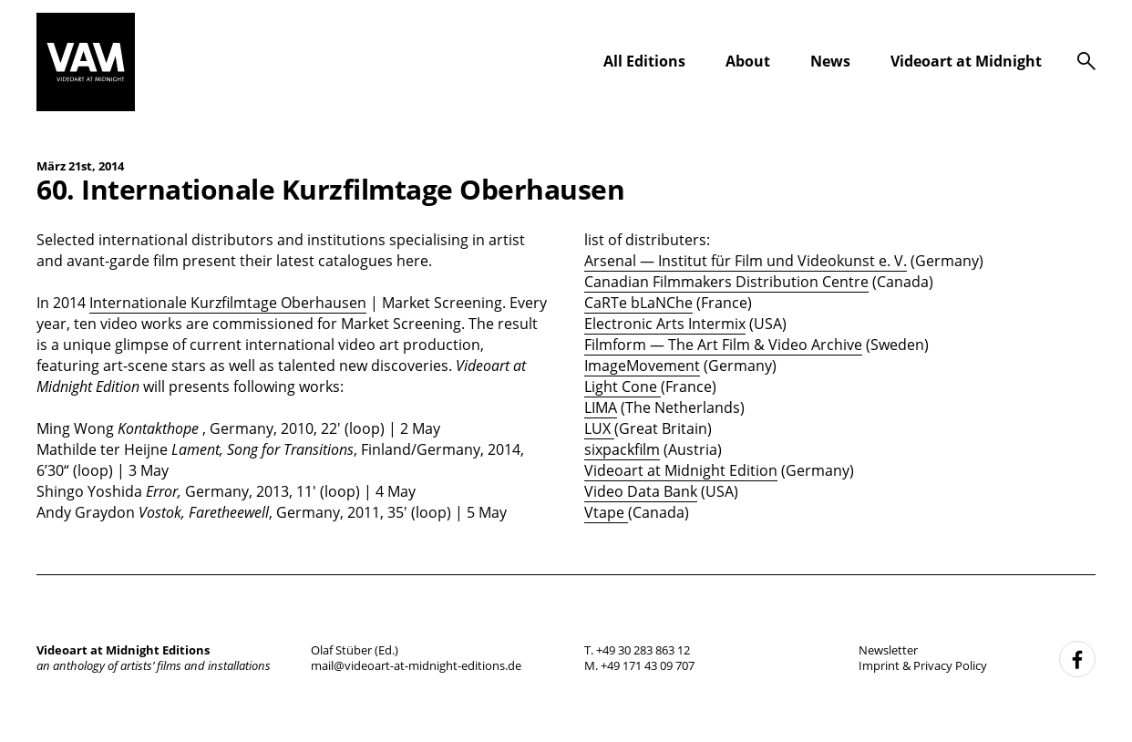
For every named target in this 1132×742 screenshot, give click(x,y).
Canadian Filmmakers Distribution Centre (726, 282)
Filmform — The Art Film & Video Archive (723, 345)
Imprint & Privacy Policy (923, 665)
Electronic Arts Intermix (665, 324)
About (748, 61)
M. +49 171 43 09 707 (639, 665)
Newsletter (888, 650)
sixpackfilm (622, 449)
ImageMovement (642, 366)
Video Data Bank (640, 491)
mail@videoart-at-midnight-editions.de (416, 665)
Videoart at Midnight (966, 61)
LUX (599, 428)
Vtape (606, 512)
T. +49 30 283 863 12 (637, 650)
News (830, 61)
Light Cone (622, 386)
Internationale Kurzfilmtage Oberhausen (227, 303)
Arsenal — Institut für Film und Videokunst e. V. (745, 261)
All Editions (644, 61)
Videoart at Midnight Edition (680, 470)
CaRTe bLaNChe (638, 303)
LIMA (600, 407)
